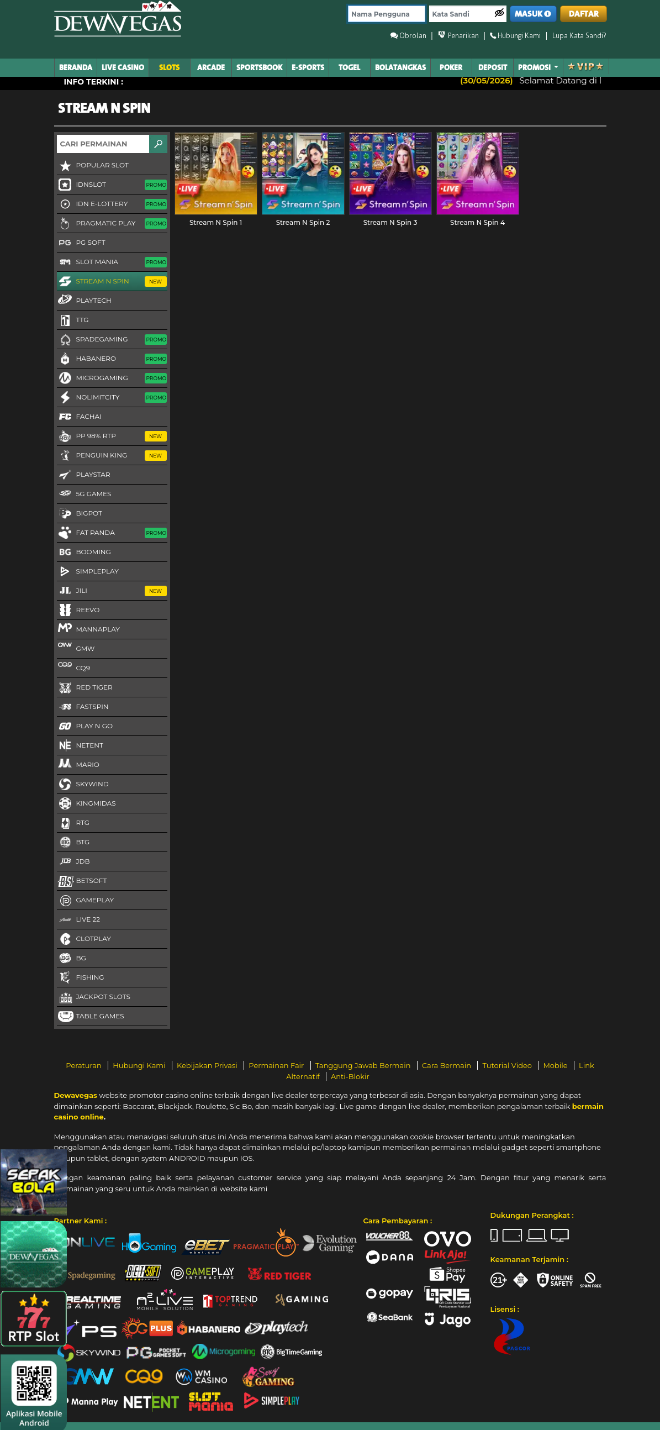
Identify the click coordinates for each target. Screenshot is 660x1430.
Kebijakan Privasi (208, 1065)
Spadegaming (112, 339)
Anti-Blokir (350, 1076)
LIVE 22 (79, 920)
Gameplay (85, 900)
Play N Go (85, 726)
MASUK (533, 14)
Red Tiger (85, 687)
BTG (73, 842)
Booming (84, 552)
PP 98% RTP (112, 436)
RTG (73, 823)
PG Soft (81, 243)
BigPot (79, 513)
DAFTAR (584, 14)
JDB (73, 862)
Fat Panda (112, 533)
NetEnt (80, 745)
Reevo (78, 610)
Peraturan (84, 1065)
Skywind (83, 784)
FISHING (80, 978)
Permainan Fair (277, 1065)
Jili (112, 591)
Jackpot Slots (93, 997)
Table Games (90, 1016)
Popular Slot (93, 165)
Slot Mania (112, 262)
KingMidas (86, 803)
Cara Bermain (447, 1065)
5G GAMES (84, 494)
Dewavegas (75, 1095)
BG (71, 958)
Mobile (556, 1065)
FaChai (79, 417)
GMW (76, 648)
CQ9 (73, 667)
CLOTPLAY (84, 939)
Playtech (84, 300)
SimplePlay (88, 571)
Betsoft (82, 881)
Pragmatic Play (112, 223)
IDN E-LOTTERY (112, 204)
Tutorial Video (508, 1065)
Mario (78, 764)
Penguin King (112, 455)
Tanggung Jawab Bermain (364, 1065)
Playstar (83, 475)
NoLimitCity (112, 397)
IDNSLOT (112, 185)
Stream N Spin (112, 281)
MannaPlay (88, 628)
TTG (73, 320)
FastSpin (83, 707)
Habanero (112, 359)
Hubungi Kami (140, 1065)
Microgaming (112, 378)
